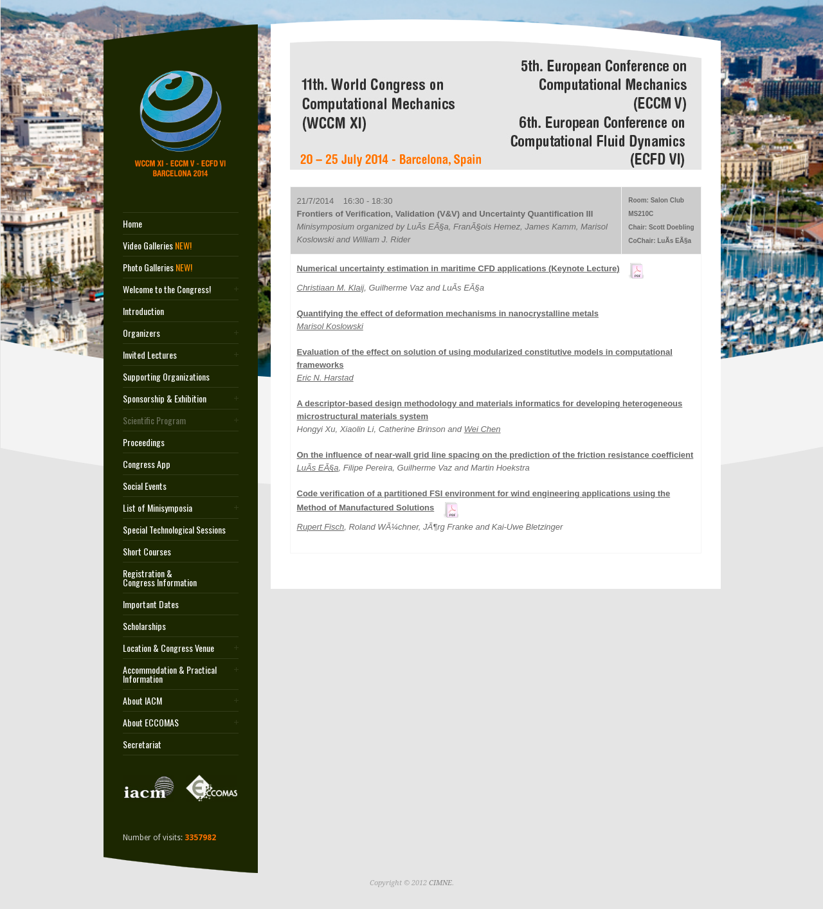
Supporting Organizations (166, 376)
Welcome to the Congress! (167, 289)
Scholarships (144, 626)
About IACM (142, 700)
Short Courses (147, 551)
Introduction (143, 311)
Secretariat (142, 744)
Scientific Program (154, 420)
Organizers (141, 333)
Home (132, 223)
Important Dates (151, 604)
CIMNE (440, 883)
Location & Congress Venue (168, 648)
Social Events (145, 486)
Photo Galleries (157, 267)
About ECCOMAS (151, 722)
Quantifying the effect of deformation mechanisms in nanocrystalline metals (448, 313)
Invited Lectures (150, 354)
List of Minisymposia (157, 507)
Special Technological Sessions (174, 529)
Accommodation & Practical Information (170, 674)
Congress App (146, 464)
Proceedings (144, 442)
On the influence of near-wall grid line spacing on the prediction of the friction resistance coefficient (495, 455)
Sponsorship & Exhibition (164, 398)
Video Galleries (157, 245)
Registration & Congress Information (160, 578)
